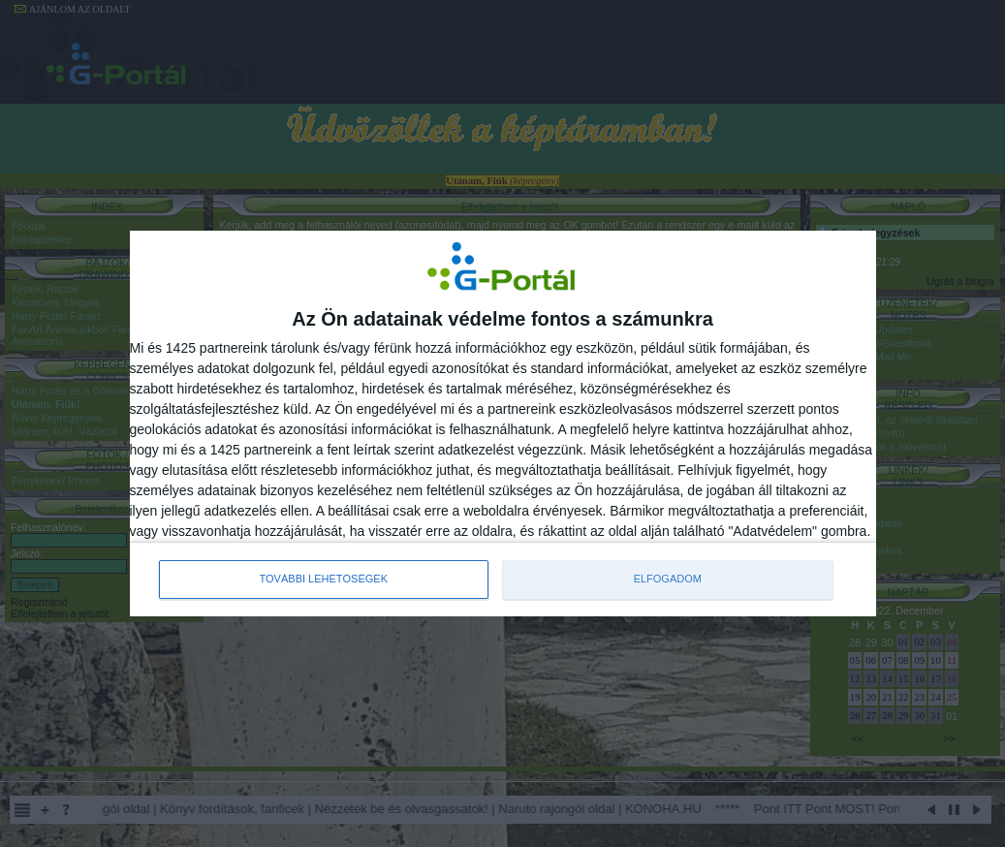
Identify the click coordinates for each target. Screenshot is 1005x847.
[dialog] (503, 423)
